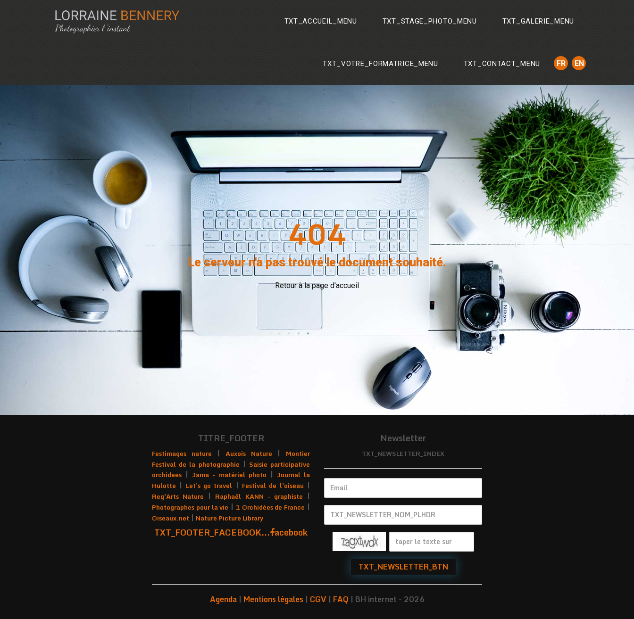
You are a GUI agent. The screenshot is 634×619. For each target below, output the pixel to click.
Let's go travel (209, 485)
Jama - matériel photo (229, 475)
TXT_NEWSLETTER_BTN (403, 567)
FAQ (341, 599)
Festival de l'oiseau (273, 485)
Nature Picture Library (229, 518)
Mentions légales (273, 599)
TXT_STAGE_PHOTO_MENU (430, 21)
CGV (318, 599)
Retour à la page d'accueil (317, 285)
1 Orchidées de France (270, 507)
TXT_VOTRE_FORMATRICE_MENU (380, 63)
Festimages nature (182, 453)
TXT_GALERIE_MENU (538, 21)
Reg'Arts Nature (178, 496)
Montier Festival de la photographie (231, 459)
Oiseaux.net (170, 518)
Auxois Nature (248, 453)
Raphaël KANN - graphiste (258, 496)
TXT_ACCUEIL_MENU (320, 21)
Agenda (223, 599)
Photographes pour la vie (190, 507)
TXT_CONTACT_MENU (502, 63)
